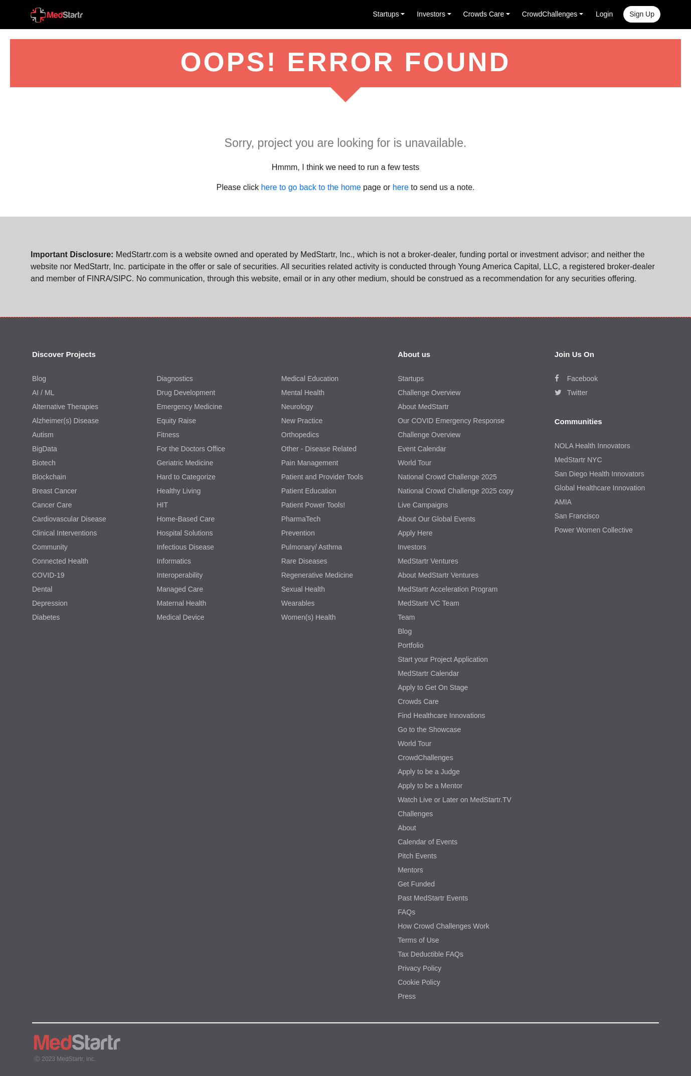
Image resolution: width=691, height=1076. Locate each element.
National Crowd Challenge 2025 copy (455, 491)
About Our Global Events (436, 519)
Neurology (297, 407)
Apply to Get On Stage (433, 687)
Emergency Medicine (189, 407)
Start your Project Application (443, 659)
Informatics (173, 561)
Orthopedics (300, 435)
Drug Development (185, 393)
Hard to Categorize (186, 477)
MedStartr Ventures (428, 561)
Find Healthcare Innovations (441, 715)
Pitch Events (417, 856)
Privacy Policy (419, 968)
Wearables (298, 603)
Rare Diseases (304, 561)
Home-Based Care (185, 519)
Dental (42, 589)
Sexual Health (303, 589)
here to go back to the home (311, 187)
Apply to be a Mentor (430, 786)
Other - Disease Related (319, 449)
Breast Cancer (54, 491)
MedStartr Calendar (428, 673)
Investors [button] (431, 14)
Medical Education (309, 379)
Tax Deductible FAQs (430, 954)
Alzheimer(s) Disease (65, 421)
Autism (43, 435)
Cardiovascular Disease (69, 519)
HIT (162, 505)
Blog (39, 379)
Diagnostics (174, 379)
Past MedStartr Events (433, 898)
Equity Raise (176, 421)
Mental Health (302, 393)
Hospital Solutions (184, 533)
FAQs (406, 912)
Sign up (641, 14)
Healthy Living (178, 491)
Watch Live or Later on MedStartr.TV (454, 800)
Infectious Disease (185, 547)
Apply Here (415, 533)
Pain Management (309, 463)
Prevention (298, 533)
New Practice (301, 421)
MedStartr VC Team (428, 603)
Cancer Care (52, 505)
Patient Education (308, 491)
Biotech (44, 463)
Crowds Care (418, 701)
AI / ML (43, 393)
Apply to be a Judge (429, 772)
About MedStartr (423, 407)
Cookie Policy (419, 982)
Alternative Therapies (65, 407)
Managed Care (179, 589)
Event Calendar (422, 449)
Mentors (410, 870)
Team (406, 617)
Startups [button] (386, 14)
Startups (411, 379)
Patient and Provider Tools (322, 477)
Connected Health (60, 561)
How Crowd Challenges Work (443, 926)
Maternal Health (181, 603)
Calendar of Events (427, 842)
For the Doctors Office (190, 449)
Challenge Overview (429, 393)
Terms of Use (418, 940)
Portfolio (410, 645)
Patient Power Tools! (313, 505)
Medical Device (180, 617)
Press (407, 996)
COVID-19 (48, 575)
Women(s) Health (308, 617)
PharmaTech (301, 519)
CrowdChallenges (425, 758)
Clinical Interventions (64, 533)
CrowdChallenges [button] (550, 14)
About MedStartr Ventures (438, 575)
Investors (412, 547)
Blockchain (49, 477)
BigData (44, 449)
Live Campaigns (423, 505)
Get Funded (416, 884)
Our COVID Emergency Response (451, 421)
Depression (50, 603)
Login (604, 14)
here (401, 187)
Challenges (415, 814)
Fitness (167, 435)
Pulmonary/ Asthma (311, 547)
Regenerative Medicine (317, 575)
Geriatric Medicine (184, 463)
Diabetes (46, 617)
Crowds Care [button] (483, 14)
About (407, 828)
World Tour (414, 463)
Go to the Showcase (429, 730)
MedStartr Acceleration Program (447, 589)
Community (50, 547)
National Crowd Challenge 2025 (447, 477)
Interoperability (179, 575)
